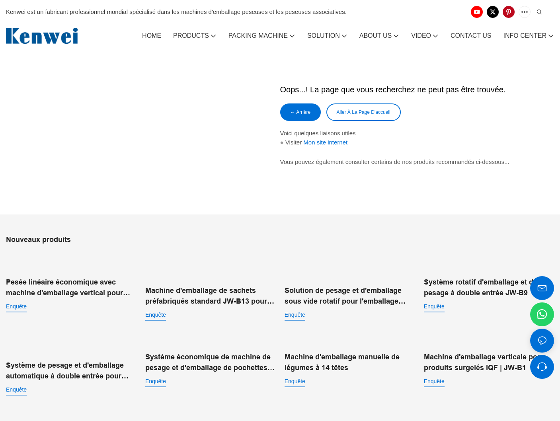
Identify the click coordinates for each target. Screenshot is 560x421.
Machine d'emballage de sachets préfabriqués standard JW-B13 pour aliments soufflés (206, 287)
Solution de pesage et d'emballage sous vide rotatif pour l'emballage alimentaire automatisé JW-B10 (343, 287)
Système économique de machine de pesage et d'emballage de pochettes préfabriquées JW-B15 (208, 351)
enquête (16, 305)
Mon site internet (325, 143)
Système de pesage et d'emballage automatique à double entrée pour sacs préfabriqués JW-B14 (65, 351)
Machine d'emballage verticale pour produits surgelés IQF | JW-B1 (484, 350)
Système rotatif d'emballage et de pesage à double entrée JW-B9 (480, 286)
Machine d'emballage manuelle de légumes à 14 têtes (342, 350)
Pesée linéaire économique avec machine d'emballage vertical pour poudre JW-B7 (64, 287)
